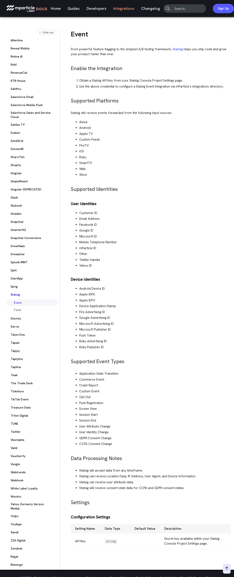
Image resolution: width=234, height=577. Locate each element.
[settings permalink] (69, 501)
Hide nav (46, 32)
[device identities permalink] (69, 279)
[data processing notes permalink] (69, 457)
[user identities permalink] (69, 203)
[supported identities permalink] (69, 188)
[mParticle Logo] (27, 8)
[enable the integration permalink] (69, 67)
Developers (96, 8)
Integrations (123, 8)
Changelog (150, 8)
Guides (74, 8)
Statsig (178, 49)
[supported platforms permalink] (69, 99)
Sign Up (223, 8)
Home (56, 8)
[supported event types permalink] (69, 360)
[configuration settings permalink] (69, 516)
